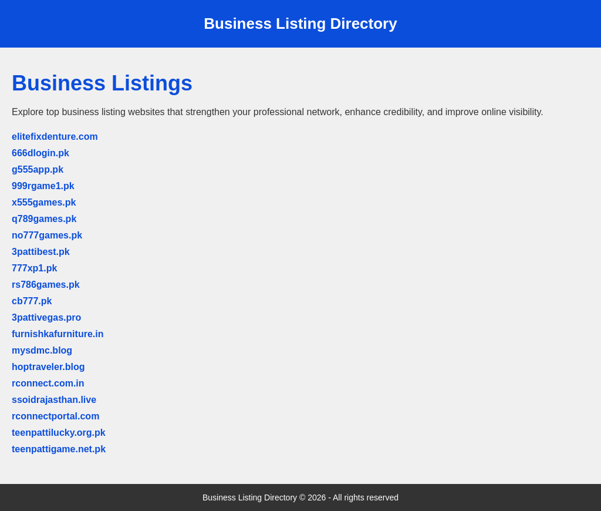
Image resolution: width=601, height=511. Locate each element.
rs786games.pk (46, 285)
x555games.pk (44, 202)
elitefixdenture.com (55, 137)
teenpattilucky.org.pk (59, 433)
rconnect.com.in (48, 383)
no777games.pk (47, 235)
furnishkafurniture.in (57, 334)
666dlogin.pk (40, 153)
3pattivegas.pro (46, 317)
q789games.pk (44, 219)
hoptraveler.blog (48, 367)
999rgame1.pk (43, 186)
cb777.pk (32, 301)
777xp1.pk (34, 268)
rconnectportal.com (55, 416)
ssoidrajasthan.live (54, 400)
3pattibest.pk (41, 252)
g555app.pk (37, 169)
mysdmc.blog (42, 350)
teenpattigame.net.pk (59, 449)
